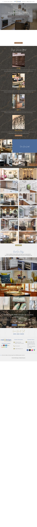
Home (3, 1)
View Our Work (24, 147)
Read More (2, 357)
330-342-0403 (18, 409)
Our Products (11, 1)
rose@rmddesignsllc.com (19, 424)
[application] (12, 1)
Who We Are (5, 1)
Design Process (24, 1)
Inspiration (30, 1)
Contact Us (33, 1)
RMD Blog (28, 1)
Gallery (8, 1)
